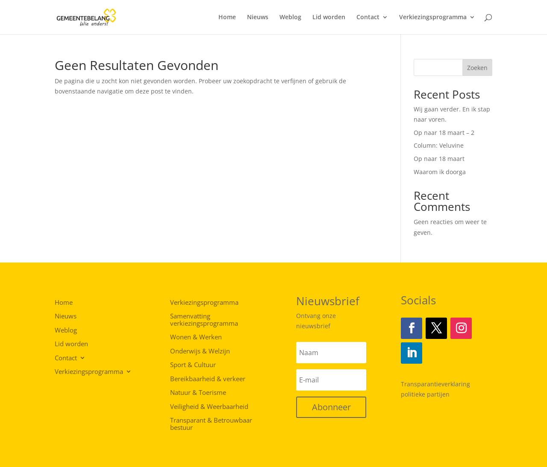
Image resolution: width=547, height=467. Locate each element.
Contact (367, 17)
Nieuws (257, 17)
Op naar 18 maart (439, 159)
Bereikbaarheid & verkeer (207, 379)
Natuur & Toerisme (198, 393)
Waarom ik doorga (440, 172)
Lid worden (328, 17)
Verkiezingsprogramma (433, 17)
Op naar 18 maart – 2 (444, 132)
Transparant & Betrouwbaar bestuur (211, 424)
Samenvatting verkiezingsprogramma (204, 319)
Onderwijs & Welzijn (200, 351)
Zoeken (477, 68)
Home (227, 17)
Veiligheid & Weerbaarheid (209, 407)
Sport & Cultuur (193, 365)
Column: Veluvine (439, 145)
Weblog (290, 17)
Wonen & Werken (196, 337)
